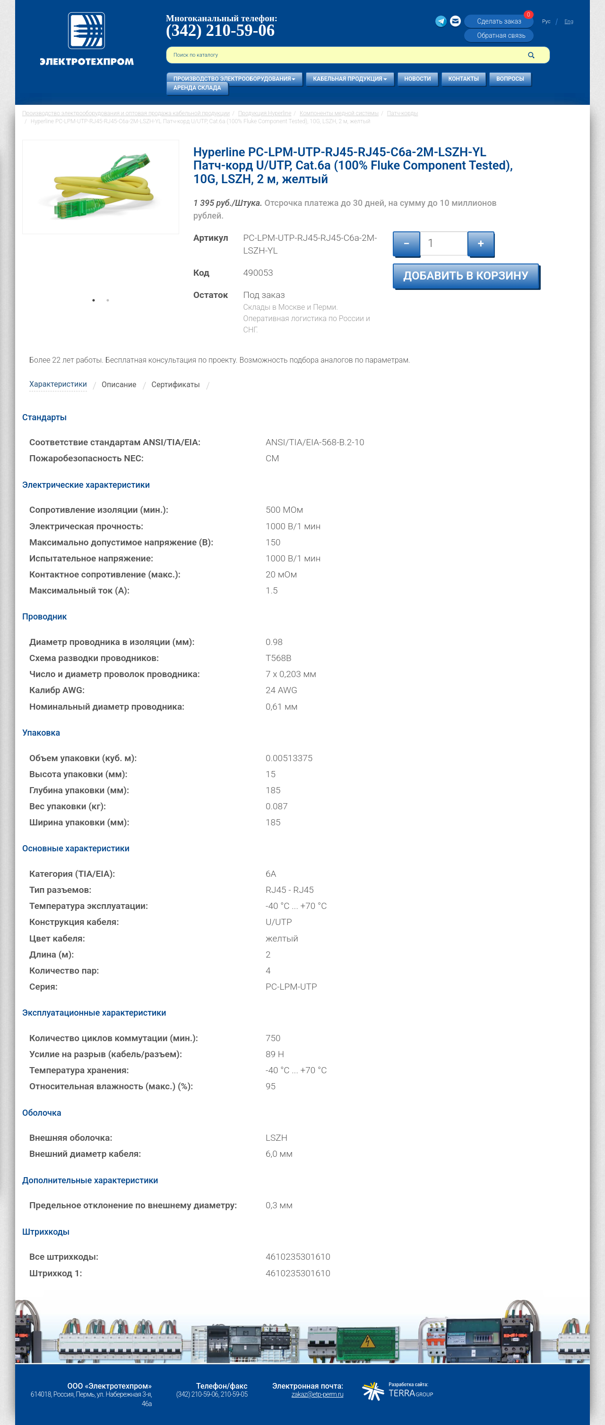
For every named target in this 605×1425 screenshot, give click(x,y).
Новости (418, 79)
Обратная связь (501, 35)
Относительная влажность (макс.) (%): (111, 1086)
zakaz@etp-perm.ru (317, 1394)
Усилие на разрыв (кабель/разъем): (105, 1054)
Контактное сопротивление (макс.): (105, 574)
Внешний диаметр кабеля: (85, 1153)
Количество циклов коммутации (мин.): (113, 1038)
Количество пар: (64, 970)
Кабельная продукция (350, 79)
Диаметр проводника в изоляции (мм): (112, 641)
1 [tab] (93, 313)
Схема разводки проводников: (94, 658)
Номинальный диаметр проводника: (106, 706)
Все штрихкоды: (63, 1256)
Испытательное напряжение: (91, 558)
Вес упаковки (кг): (67, 806)
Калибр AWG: (57, 690)
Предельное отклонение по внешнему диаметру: (133, 1205)
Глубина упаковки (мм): (79, 790)
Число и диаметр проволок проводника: (114, 674)
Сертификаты (176, 384)
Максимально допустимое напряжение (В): (121, 542)
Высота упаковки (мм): (78, 774)
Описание (119, 384)
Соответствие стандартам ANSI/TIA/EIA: (114, 442)
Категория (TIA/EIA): (72, 873)
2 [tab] (107, 313)
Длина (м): (51, 954)
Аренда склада (197, 88)
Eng (569, 21)
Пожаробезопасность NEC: (86, 458)
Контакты (464, 79)
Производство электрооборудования (234, 79)
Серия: (43, 986)
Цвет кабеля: (57, 938)
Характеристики (58, 384)
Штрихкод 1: (55, 1273)
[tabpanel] (100, 222)
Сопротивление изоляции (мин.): (98, 509)
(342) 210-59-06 (220, 30)
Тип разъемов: (60, 889)
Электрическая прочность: (86, 526)
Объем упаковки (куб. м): (83, 758)
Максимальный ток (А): (79, 590)
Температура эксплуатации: (88, 905)
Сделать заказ (504, 21)
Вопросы (510, 79)
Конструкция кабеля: (74, 921)
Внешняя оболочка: (70, 1137)
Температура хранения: (79, 1070)
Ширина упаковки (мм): (79, 822)
